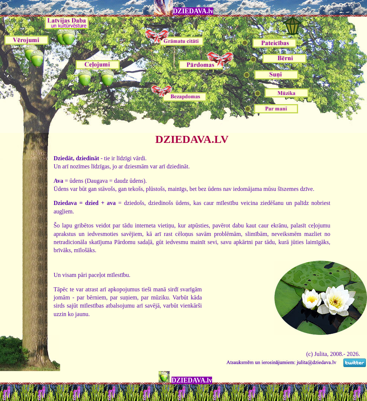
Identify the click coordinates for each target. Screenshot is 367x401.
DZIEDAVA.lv (193, 11)
